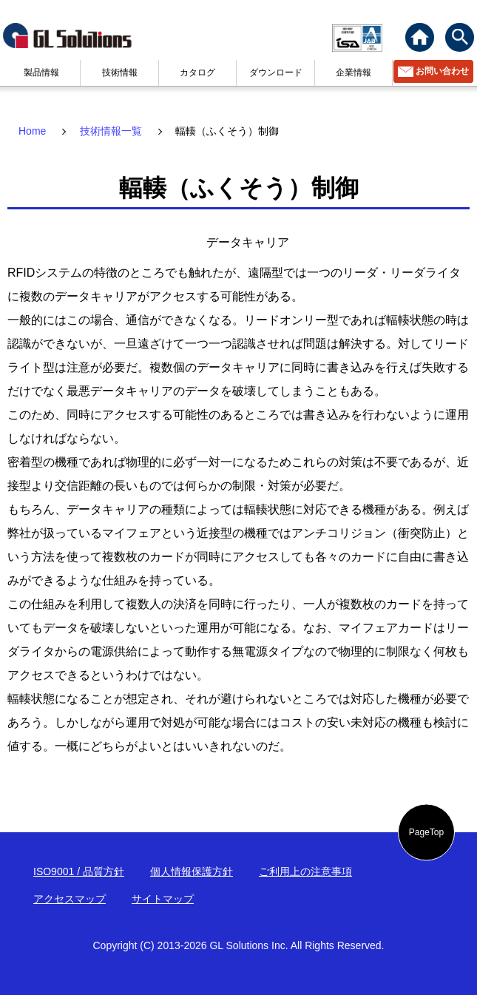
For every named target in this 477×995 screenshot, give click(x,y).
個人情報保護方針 (191, 871)
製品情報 (41, 72)
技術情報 (120, 72)
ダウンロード (275, 72)
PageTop (426, 832)
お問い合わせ (442, 71)
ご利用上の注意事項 (305, 871)
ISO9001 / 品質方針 (78, 871)
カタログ (197, 72)
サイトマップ (163, 899)
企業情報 (353, 72)
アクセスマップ (69, 899)
